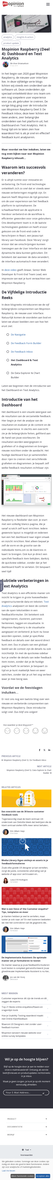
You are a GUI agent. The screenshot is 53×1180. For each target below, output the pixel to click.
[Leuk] (35, 730)
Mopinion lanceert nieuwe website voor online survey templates (21, 1034)
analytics (7, 37)
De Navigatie (18, 334)
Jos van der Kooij (17, 977)
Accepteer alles (42, 1176)
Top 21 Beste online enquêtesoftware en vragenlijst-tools (22, 1009)
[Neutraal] (26, 730)
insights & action (25, 37)
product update (11, 43)
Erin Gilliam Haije (17, 831)
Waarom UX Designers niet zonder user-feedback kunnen (22, 1026)
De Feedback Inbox (22, 351)
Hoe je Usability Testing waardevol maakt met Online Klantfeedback (22, 1017)
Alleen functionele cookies (22, 1176)
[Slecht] (7, 730)
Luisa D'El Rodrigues (19, 879)
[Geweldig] (44, 730)
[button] (48, 4)
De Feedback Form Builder (26, 343)
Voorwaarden (26, 1155)
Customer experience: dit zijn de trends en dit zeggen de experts (24, 1000)
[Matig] (17, 730)
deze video (10, 269)
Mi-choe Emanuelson (19, 63)
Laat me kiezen (8, 1170)
